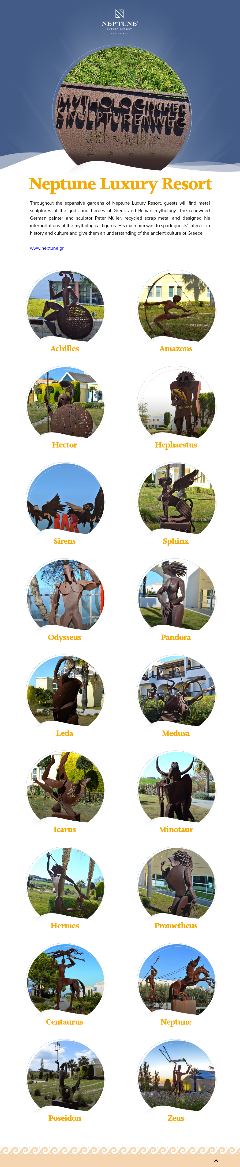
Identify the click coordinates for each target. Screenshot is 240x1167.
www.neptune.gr (47, 248)
